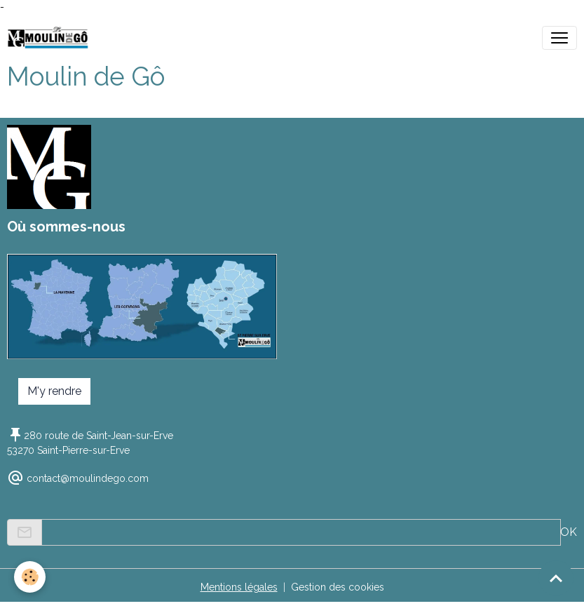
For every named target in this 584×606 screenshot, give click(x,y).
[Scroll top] (555, 577)
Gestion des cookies (337, 587)
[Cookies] (30, 577)
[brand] (51, 38)
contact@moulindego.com (88, 478)
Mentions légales (239, 587)
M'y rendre (54, 391)
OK (568, 532)
